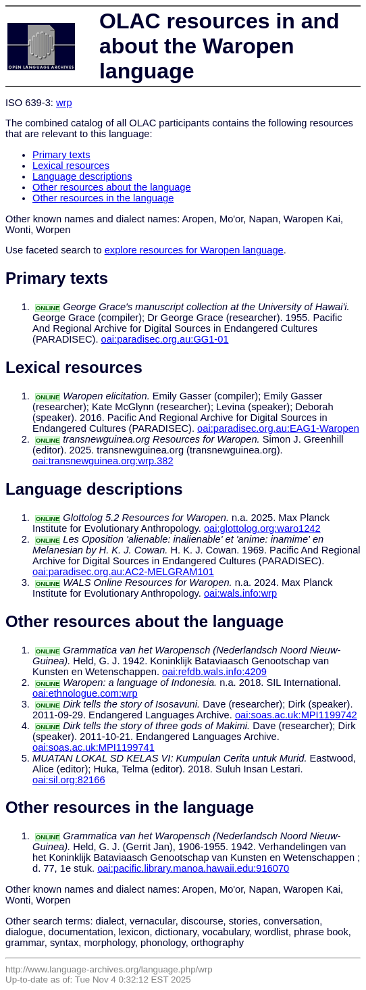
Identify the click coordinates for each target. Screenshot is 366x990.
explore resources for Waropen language (194, 250)
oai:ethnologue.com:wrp (85, 693)
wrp (64, 102)
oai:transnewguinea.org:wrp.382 (103, 460)
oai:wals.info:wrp (240, 593)
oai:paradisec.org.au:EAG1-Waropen (278, 428)
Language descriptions (82, 176)
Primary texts (61, 154)
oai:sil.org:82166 (68, 779)
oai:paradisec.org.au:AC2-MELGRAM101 (123, 571)
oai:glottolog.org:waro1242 (262, 528)
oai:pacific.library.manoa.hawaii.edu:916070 (193, 868)
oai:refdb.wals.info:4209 (214, 671)
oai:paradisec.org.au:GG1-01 (165, 339)
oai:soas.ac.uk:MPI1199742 (296, 715)
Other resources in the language (103, 198)
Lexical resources (70, 165)
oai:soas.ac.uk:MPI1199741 (93, 747)
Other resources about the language (111, 187)
